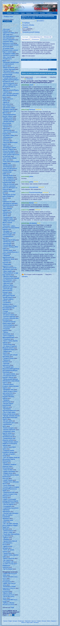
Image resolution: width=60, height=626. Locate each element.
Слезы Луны (7, 485)
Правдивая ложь (8, 389)
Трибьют (6, 537)
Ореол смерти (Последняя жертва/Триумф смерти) (9, 295)
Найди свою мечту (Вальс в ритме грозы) (9, 222)
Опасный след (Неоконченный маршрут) (7, 290)
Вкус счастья (7, 57)
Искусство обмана (9, 151)
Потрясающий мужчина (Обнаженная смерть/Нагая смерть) (11, 381)
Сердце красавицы (9, 471)
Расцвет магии (7, 421)
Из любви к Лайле (8, 135)
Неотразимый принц (9, 240)
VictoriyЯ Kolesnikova (35, 194)
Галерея (39, 621)
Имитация (6, 146)
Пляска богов (7, 344)
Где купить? (40, 20)
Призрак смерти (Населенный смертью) (8, 405)
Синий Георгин (7, 480)
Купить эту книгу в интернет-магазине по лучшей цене (39, 74)
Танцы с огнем (7, 532)
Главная (5, 621)
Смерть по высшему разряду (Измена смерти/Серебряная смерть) (10, 501)
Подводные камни (9, 349)
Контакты (36, 622)
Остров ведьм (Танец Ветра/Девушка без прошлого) (10, 307)
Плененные (6, 339)
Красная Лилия (8, 175)
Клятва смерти (7, 165)
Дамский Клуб (7, 3)
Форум (10, 621)
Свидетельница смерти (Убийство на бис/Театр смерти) (10, 443)
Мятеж (5, 215)
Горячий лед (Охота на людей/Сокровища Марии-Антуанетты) (11, 79)
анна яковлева (33, 188)
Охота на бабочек (8, 325)
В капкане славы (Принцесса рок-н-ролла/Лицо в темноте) (10, 50)
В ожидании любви (9, 53)
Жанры (9, 13)
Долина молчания (8, 83)
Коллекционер (7, 166)
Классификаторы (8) (36, 37)
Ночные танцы (7, 250)
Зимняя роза (7, 130)
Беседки (15, 621)
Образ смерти (7, 271)
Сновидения (7, 506)
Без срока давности (9, 36)
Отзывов (25, 27)
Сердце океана (7, 473)
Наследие (6, 231)
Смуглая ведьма (8, 504)
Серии (23, 13)
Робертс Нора (8, 16)
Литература (14, 3)
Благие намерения (9, 39)
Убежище (6, 539)
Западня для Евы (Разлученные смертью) (8, 123)
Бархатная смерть (9, 32)
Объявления (35, 39)
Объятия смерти (8, 276)
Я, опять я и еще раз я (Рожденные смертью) (10, 565)
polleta (31, 178)
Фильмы (44, 621)
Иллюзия (6, 140)
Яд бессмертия (8, 569)
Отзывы (42, 13)
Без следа (6, 34)
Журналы (53, 621)
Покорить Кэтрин (8, 358)
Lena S (31, 86)
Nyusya (31, 204)
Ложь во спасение (9, 184)
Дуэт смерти (7, 106)
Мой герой (6, 206)
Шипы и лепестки (8, 558)
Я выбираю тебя (8, 562)
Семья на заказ (8, 469)
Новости (23, 622)
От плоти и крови (8, 314)
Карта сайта (30, 622)
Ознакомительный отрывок (31, 32)
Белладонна (7, 38)
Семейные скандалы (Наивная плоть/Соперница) (9, 466)
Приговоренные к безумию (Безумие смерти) (8, 396)
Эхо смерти (6, 560)
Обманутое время (8, 259)
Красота (24, 3)
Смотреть (25, 278)
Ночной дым (7, 243)
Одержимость (7, 281)
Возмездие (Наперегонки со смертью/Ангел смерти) (11, 64)
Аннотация (25, 37)
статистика (29, 80)
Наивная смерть (8, 219)
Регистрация (36, 3)
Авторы (16, 13)
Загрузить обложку (28, 25)
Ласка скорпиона (8, 179)
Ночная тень (7, 241)
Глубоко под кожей (9, 69)
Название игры (8, 217)
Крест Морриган (8, 177)
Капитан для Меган (9, 152)
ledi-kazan (32, 111)
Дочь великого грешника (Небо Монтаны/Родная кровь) (11, 95)
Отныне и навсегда (9, 316)
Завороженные (8, 119)
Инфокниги (28, 621)
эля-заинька (33, 224)
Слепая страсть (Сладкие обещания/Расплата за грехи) (11, 488)
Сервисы (50, 13)
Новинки (28, 13)
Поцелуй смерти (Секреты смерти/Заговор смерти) (11, 386)
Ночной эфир (7, 245)
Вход (42, 3)
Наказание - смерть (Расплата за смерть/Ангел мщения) (11, 227)
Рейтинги (35, 13)
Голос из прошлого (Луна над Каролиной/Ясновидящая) (11, 74)
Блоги (48, 621)
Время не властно (9, 67)
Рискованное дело (9, 422)
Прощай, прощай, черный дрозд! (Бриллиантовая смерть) (11, 417)
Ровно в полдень (8, 428)
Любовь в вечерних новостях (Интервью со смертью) (10, 187)
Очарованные (7, 327)
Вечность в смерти (9, 55)
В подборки (26, 22)
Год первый (7, 71)
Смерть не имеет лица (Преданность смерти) (10, 495)
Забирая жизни (8, 118)
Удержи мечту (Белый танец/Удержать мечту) (10, 542)
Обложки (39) (47, 37)
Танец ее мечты (8, 530)
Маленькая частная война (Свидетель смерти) (9, 196)
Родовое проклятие (9, 429)
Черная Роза (7, 553)
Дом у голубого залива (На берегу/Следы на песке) (10, 86)
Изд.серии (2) (26, 39)
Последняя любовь (9, 374)
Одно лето (6, 283)
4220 (12, 607)
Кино (19, 3)
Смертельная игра (9, 492)
